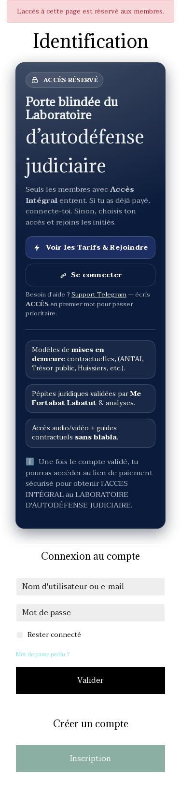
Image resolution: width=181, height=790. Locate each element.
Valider (90, 680)
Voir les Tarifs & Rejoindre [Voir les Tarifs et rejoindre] (90, 247)
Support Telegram (98, 294)
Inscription (90, 758)
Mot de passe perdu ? (43, 654)
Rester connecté (54, 635)
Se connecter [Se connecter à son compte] (90, 275)
